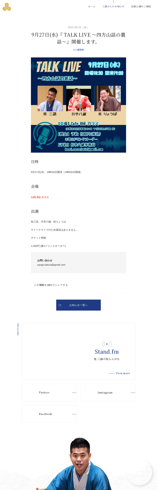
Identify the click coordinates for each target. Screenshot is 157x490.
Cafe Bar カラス (40, 196)
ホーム (91, 6)
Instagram (100, 392)
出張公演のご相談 (141, 6)
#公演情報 (78, 49)
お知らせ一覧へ (73, 305)
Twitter (39, 392)
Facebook (40, 414)
